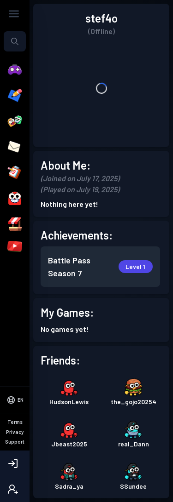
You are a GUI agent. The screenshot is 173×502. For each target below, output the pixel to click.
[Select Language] (15, 438)
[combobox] (15, 41)
